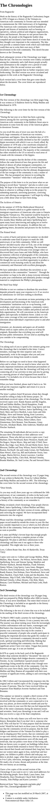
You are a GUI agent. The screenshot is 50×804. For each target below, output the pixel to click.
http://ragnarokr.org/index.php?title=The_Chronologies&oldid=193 (20, 785)
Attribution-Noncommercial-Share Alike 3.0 (21, 799)
